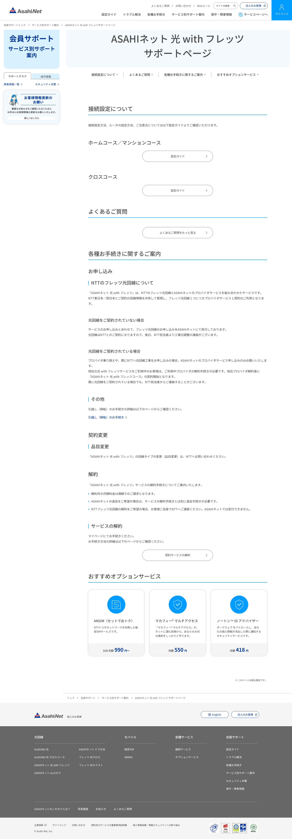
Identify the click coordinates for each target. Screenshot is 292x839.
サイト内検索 (234, 6)
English (216, 714)
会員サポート (88, 698)
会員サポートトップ (15, 25)
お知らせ (101, 809)
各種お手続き (156, 14)
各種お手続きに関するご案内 (183, 74)
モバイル (130, 737)
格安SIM (129, 749)
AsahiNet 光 (41, 749)
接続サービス (183, 749)
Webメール (203, 6)
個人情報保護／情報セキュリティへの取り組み (156, 825)
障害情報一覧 (11, 84)
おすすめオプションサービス (236, 74)
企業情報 (38, 825)
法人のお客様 (253, 5)
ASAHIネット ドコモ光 (92, 749)
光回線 (38, 737)
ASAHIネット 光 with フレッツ (52, 765)
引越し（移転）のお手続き (106, 417)
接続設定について (103, 74)
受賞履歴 (83, 809)
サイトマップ (59, 825)
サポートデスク (17, 76)
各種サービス (184, 737)
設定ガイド (108, 14)
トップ (70, 698)
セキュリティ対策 (45, 84)
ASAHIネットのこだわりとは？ (52, 809)
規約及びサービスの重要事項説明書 (109, 825)
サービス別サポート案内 (188, 14)
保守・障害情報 (221, 14)
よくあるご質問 (160, 6)
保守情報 (46, 76)
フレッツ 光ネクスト (91, 765)
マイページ (281, 14)
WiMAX (128, 757)
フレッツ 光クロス (89, 757)
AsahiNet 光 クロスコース (49, 757)
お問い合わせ (183, 6)
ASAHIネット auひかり (47, 773)
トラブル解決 (132, 14)
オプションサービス (187, 757)
